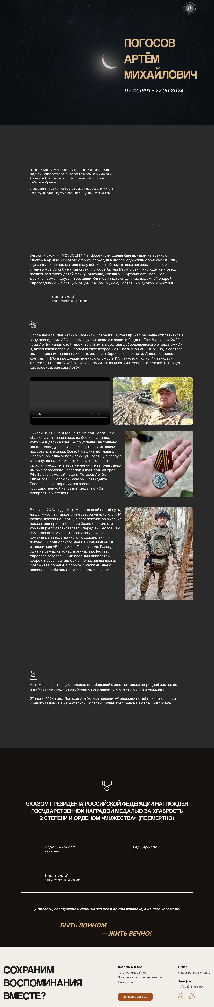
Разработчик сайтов (132, 972)
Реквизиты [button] (125, 982)
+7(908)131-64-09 (190, 987)
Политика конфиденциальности (140, 977)
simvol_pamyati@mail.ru (194, 972)
